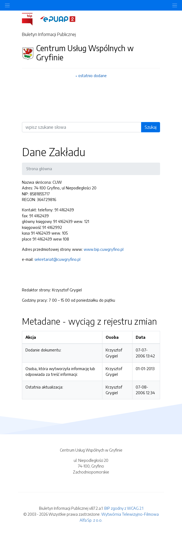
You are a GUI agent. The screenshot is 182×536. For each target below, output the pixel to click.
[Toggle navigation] (175, 5)
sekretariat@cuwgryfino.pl (57, 259)
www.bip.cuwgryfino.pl (103, 249)
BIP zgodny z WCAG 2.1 (123, 508)
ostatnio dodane (92, 75)
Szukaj (151, 127)
